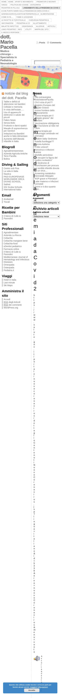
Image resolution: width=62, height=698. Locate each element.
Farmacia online (11, 249)
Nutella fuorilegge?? (44, 141)
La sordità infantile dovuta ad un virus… (47, 169)
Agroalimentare (11, 232)
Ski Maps (8, 285)
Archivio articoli (41, 212)
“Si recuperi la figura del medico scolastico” (46, 159)
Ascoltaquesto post (41, 673)
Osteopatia (9, 267)
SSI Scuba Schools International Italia (13, 188)
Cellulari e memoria (13, 107)
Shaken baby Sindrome (46, 138)
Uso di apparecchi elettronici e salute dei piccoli (14, 115)
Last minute (9, 282)
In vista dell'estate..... (14, 109)
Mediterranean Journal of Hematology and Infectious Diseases (16, 259)
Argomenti (38, 198)
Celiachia (8, 238)
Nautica (7, 174)
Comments (55, 42)
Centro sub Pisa (11, 168)
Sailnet (7, 184)
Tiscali (7, 202)
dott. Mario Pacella (8, 42)
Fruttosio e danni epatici (15, 125)
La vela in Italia (11, 171)
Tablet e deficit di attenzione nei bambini (14, 102)
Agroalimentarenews (13, 151)
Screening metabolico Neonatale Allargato (45, 174)
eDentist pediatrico (13, 246)
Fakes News (10, 120)
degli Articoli (12, 302)
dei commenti (13, 305)
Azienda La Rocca (12, 235)
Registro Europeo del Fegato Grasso (45, 106)
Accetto (31, 690)
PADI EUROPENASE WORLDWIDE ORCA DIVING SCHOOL (14, 179)
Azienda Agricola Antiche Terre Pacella (15, 154)
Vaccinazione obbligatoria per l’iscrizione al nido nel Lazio (47, 125)
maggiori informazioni (39, 687)
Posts (42, 42)
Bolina (7, 159)
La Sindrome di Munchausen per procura (47, 164)
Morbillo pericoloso (44, 155)
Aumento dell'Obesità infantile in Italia (14, 140)
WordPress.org (11, 307)
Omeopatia (9, 265)
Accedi (7, 299)
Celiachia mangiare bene (16, 241)
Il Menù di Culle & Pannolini (12, 217)
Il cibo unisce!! (41, 147)
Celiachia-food (11, 243)
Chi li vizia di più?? (44, 102)
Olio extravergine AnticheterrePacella (44, 98)
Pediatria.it (9, 270)
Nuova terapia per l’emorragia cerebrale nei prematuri (46, 133)
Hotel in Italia (10, 280)
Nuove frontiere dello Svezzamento (45, 111)
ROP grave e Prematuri (46, 178)
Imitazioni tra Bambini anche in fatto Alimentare (15, 134)
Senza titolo (9, 123)
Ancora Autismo (42, 144)
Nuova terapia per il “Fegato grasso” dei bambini (44, 118)
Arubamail (8, 199)
